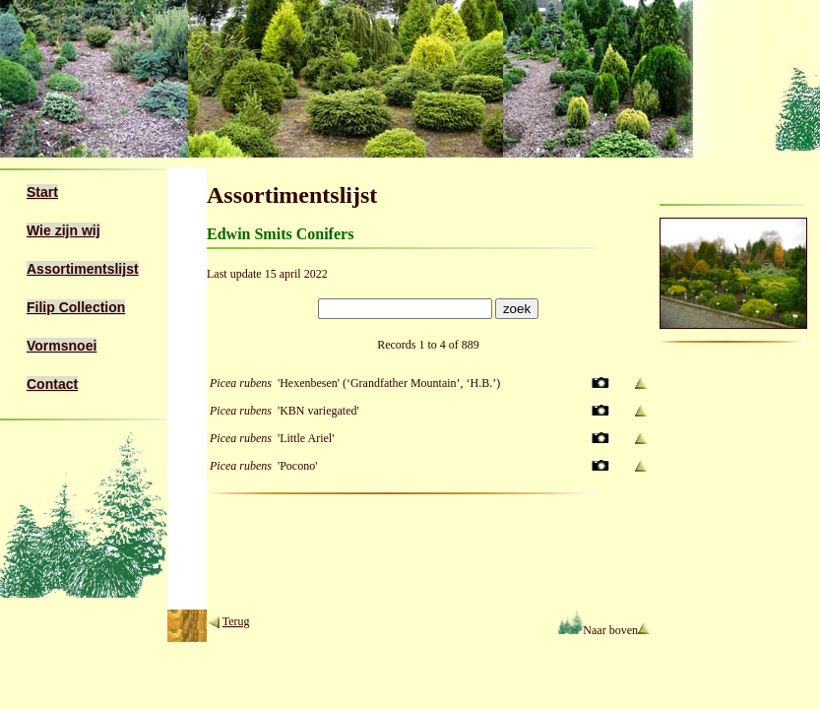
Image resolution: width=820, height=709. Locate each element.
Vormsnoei (61, 346)
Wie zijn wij (63, 230)
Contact (52, 384)
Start (42, 192)
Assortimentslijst (83, 269)
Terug (236, 621)
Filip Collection (76, 307)
